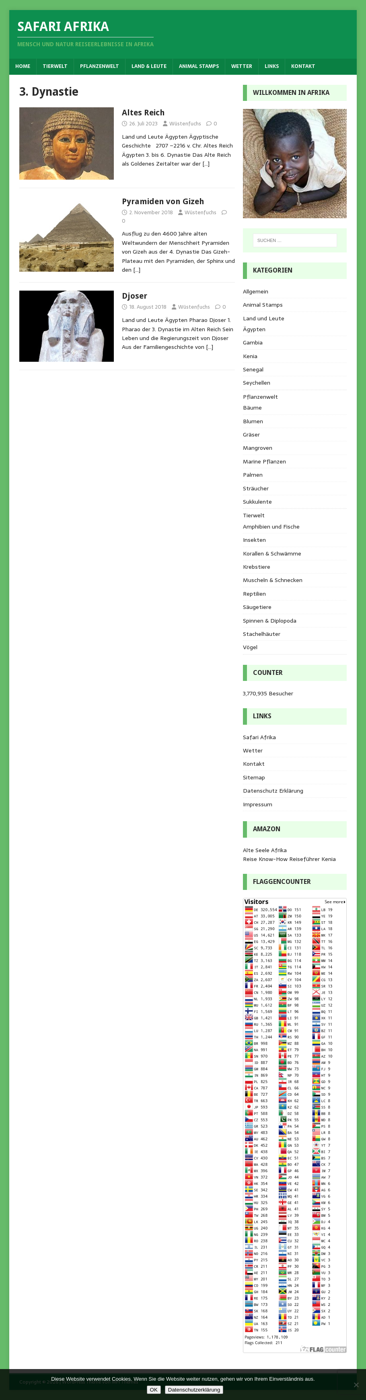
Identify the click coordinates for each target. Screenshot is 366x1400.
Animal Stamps (199, 66)
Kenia (250, 356)
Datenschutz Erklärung (273, 790)
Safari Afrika (259, 737)
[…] (206, 163)
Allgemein (255, 291)
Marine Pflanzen (264, 461)
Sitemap (254, 777)
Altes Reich (143, 112)
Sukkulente (257, 501)
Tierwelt (55, 66)
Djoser (134, 296)
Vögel (250, 647)
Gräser (251, 434)
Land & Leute (149, 66)
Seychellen (256, 382)
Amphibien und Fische (271, 526)
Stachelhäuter (261, 633)
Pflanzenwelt (99, 66)
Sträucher (256, 488)
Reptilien (254, 593)
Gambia (253, 342)
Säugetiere (257, 607)
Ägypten (254, 329)
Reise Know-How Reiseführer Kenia (289, 859)
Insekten (254, 539)
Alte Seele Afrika (265, 850)
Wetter (241, 66)
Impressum (257, 804)
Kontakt (303, 66)
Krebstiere (256, 566)
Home (22, 66)
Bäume (252, 407)
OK (154, 1390)
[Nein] (356, 1385)
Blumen (253, 421)
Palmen (253, 474)
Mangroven (257, 447)
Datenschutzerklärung (194, 1390)
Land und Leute (263, 318)
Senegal (253, 369)
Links (272, 66)
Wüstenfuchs (185, 123)
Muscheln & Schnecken (272, 580)
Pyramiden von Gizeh (163, 201)
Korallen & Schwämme (272, 553)
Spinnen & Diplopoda (269, 620)
